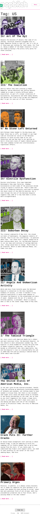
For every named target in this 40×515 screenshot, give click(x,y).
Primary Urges (10, 482)
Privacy (13, 513)
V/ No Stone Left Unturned (19, 128)
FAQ (18, 513)
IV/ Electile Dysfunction (18, 178)
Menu (35, 4)
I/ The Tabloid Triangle (17, 335)
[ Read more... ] (7, 54)
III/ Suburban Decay (14, 230)
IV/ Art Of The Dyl (14, 36)
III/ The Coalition (14, 85)
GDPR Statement (25, 513)
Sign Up (20, 510)
